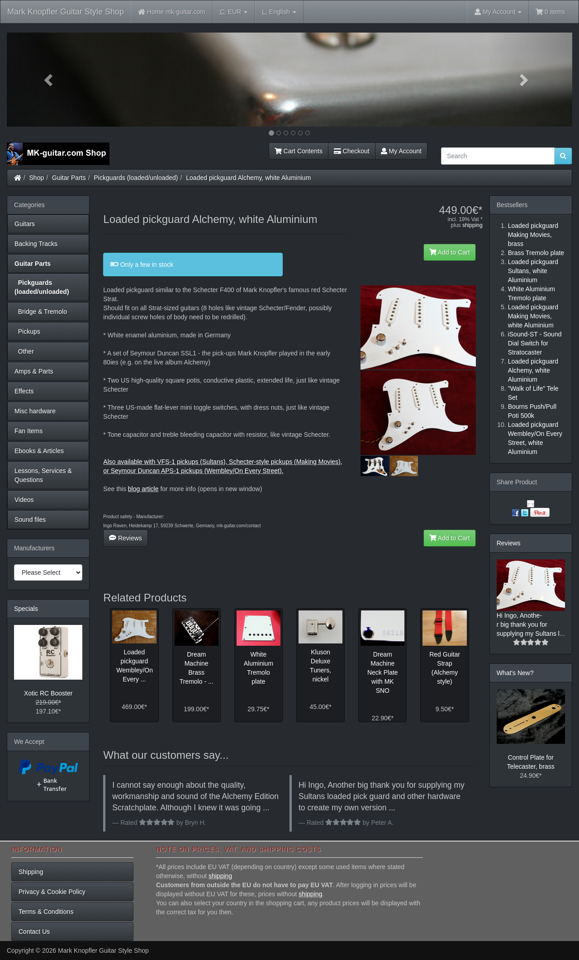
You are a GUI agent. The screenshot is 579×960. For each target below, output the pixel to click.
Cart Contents (299, 151)
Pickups (27, 331)
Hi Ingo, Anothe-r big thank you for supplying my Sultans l (528, 624)
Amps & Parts (33, 371)
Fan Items (28, 431)
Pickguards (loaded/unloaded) (136, 177)
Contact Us (34, 931)
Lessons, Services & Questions (43, 475)
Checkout (352, 151)
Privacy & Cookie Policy (52, 891)
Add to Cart (449, 252)
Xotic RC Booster (48, 693)
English (279, 12)
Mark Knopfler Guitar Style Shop (65, 11)
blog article (143, 488)
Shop (36, 177)
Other (24, 351)
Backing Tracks (35, 243)
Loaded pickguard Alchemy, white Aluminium (248, 177)
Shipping (31, 871)
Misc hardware (35, 411)
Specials (26, 608)
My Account (401, 151)
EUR (233, 12)
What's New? (515, 672)
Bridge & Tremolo (40, 311)
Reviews (125, 538)
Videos (24, 499)
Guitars (24, 223)
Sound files (30, 519)
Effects (24, 391)
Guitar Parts (69, 177)
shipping (472, 225)
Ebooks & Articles (39, 450)
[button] (49, 80)
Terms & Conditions (46, 911)
